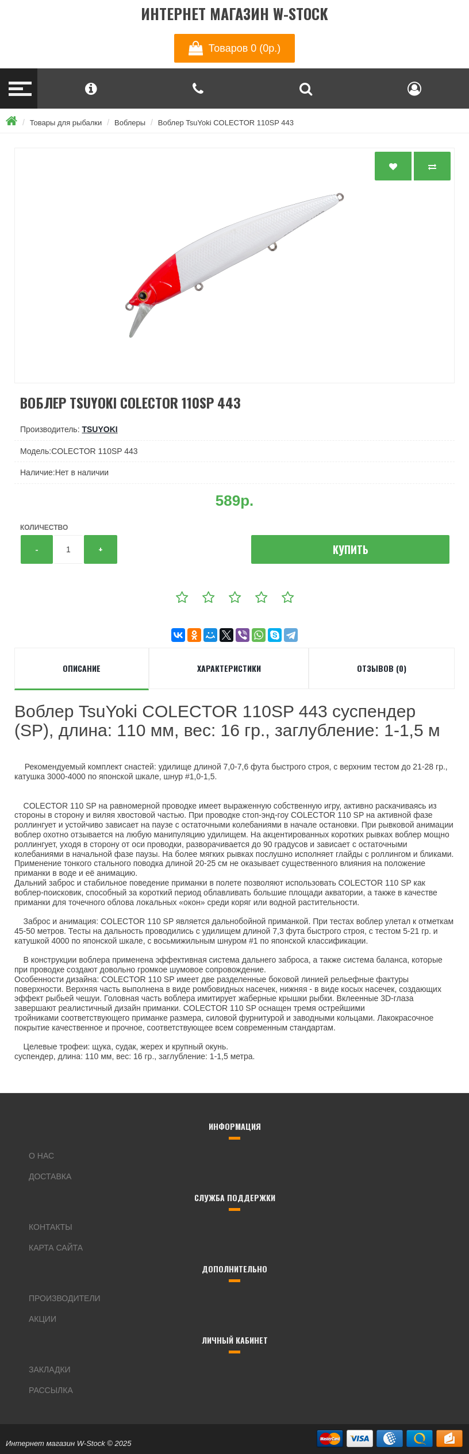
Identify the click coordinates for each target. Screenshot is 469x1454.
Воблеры (129, 122)
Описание (82, 668)
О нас (41, 1155)
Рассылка (51, 1390)
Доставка (50, 1176)
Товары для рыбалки (66, 122)
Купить (350, 549)
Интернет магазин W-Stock (234, 14)
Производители (65, 1298)
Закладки (50, 1369)
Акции (42, 1319)
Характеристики (229, 668)
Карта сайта (56, 1247)
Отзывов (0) (381, 668)
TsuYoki (99, 429)
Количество (44, 528)
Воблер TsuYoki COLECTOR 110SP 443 (226, 122)
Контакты (50, 1227)
